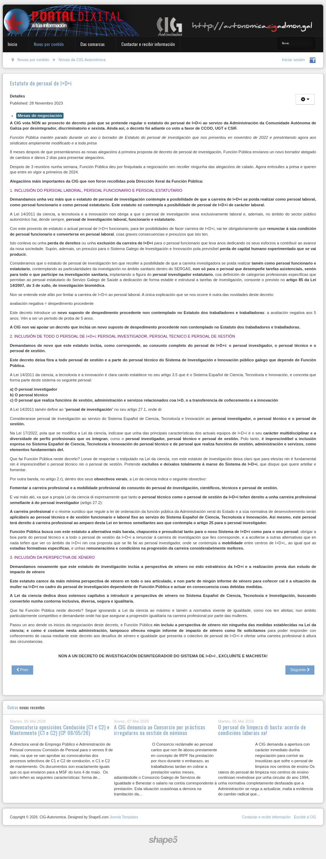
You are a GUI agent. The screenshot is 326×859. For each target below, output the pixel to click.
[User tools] (305, 99)
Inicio (12, 44)
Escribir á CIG (305, 817)
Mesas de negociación (40, 115)
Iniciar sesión (293, 60)
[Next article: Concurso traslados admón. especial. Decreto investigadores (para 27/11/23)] (299, 670)
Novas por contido (49, 44)
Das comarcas (92, 44)
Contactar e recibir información (148, 44)
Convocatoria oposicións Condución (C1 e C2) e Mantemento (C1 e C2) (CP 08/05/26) (59, 730)
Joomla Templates (123, 817)
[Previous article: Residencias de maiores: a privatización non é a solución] (22, 670)
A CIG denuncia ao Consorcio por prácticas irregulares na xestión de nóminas (159, 730)
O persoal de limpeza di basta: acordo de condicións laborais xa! (262, 730)
